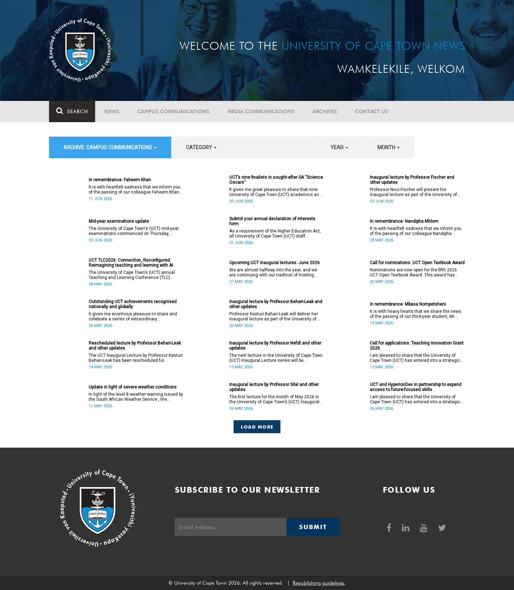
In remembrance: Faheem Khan (120, 179)
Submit (313, 527)
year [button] (339, 147)
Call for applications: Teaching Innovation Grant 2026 (417, 346)
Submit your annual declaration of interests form (272, 221)
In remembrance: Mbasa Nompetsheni (408, 304)
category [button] (201, 147)
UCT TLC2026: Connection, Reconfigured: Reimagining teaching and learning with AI (131, 263)
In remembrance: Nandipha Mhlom (404, 221)
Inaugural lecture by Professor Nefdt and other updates (275, 346)
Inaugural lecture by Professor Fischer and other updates (412, 180)
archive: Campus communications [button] (110, 147)
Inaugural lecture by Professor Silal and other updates (274, 387)
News (111, 111)
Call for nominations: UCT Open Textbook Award (417, 262)
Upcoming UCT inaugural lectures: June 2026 (274, 262)
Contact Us (371, 111)
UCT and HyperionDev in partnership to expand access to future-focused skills (415, 387)
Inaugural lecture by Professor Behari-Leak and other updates (275, 304)
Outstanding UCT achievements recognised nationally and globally (133, 304)
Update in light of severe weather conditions (133, 387)
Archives (325, 111)
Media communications (260, 111)
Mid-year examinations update (119, 221)
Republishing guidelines (318, 583)
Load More (257, 427)
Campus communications (173, 111)
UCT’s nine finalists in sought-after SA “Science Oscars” (276, 180)
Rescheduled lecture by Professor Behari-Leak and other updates (135, 346)
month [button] (388, 147)
